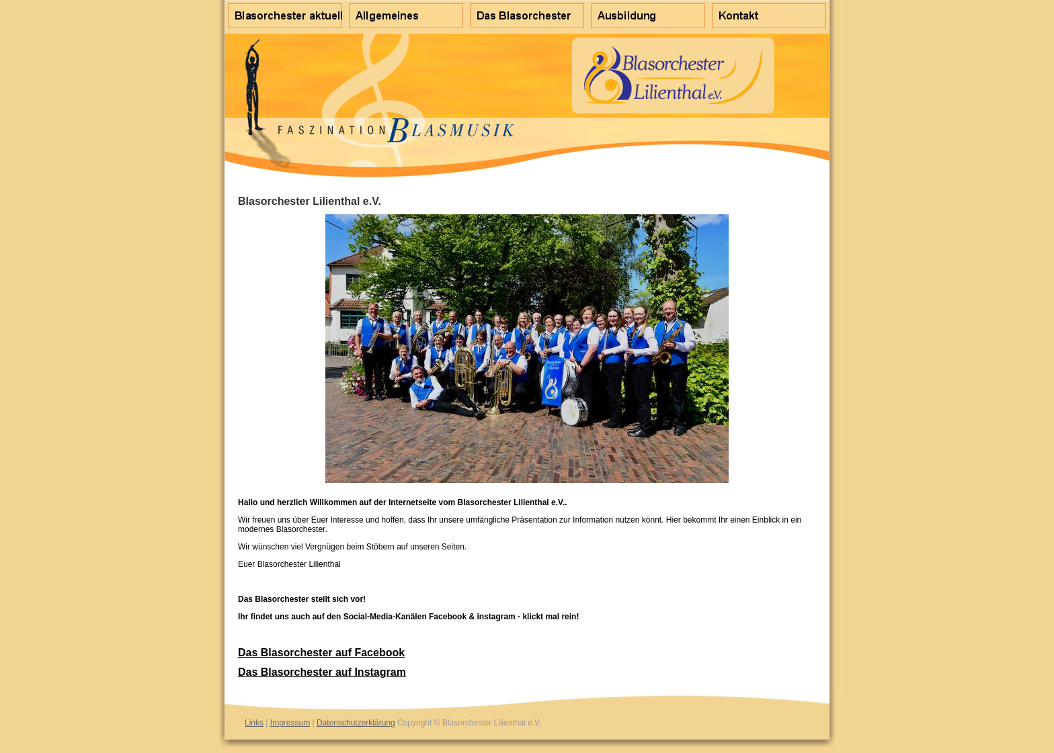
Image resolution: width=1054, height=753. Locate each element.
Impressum (290, 722)
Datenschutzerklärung (356, 722)
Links (254, 722)
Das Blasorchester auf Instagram (322, 672)
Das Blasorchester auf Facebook (321, 652)
